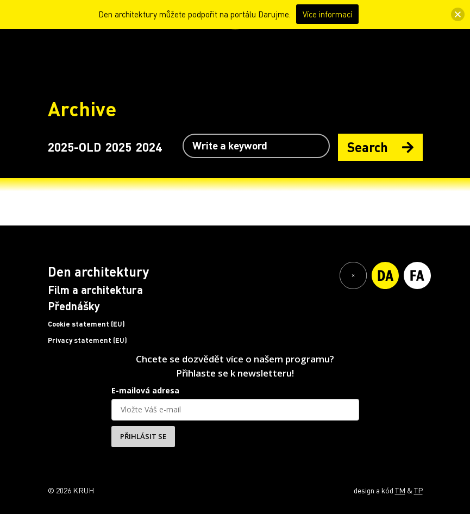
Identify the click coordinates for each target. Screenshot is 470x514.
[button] (458, 14)
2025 (118, 146)
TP (418, 490)
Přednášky (74, 306)
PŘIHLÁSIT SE (143, 436)
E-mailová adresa (145, 390)
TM (400, 490)
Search (380, 147)
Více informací (327, 14)
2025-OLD (74, 146)
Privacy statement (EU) (87, 340)
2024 (149, 146)
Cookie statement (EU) (86, 323)
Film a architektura (95, 290)
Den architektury (98, 271)
